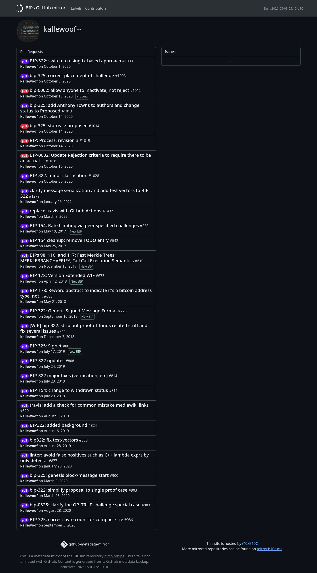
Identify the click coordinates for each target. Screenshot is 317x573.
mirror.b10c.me (269, 548)
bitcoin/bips (114, 556)
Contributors (96, 8)
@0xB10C (250, 543)
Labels (76, 8)
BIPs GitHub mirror (40, 8)
